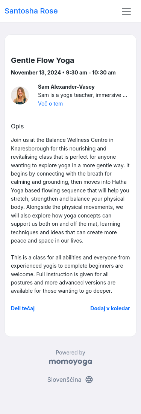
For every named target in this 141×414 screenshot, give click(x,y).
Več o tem (50, 103)
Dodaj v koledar (110, 308)
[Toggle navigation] (126, 11)
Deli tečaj (23, 308)
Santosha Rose (31, 10)
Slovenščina (70, 379)
